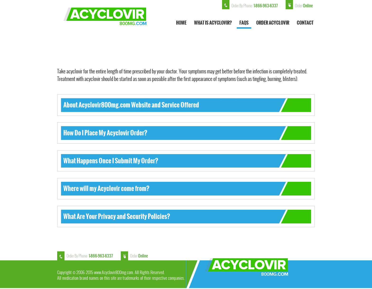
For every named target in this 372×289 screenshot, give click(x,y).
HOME (181, 23)
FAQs (244, 23)
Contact (305, 23)
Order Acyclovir (272, 23)
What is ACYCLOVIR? (213, 23)
